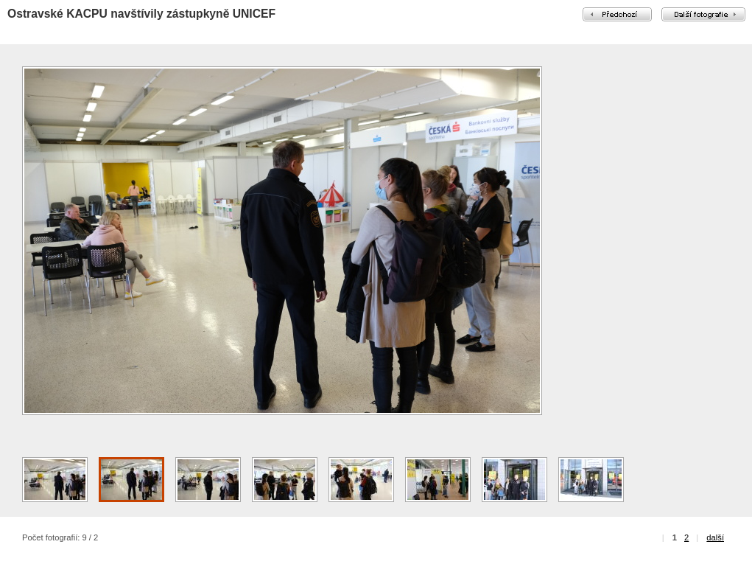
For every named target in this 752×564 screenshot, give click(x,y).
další (715, 537)
